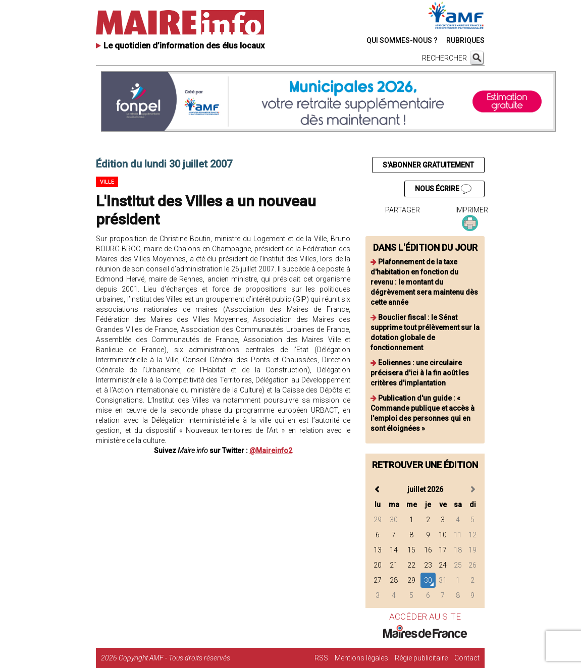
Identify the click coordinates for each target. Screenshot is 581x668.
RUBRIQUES (465, 40)
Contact (467, 658)
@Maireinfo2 (270, 451)
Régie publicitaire (421, 658)
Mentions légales (361, 658)
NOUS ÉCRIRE (443, 189)
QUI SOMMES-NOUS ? (402, 40)
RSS (321, 658)
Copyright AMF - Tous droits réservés (174, 658)
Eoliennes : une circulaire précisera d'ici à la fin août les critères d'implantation (420, 373)
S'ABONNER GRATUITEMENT (428, 165)
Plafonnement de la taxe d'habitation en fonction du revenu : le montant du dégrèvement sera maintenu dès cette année (424, 282)
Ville (107, 182)
